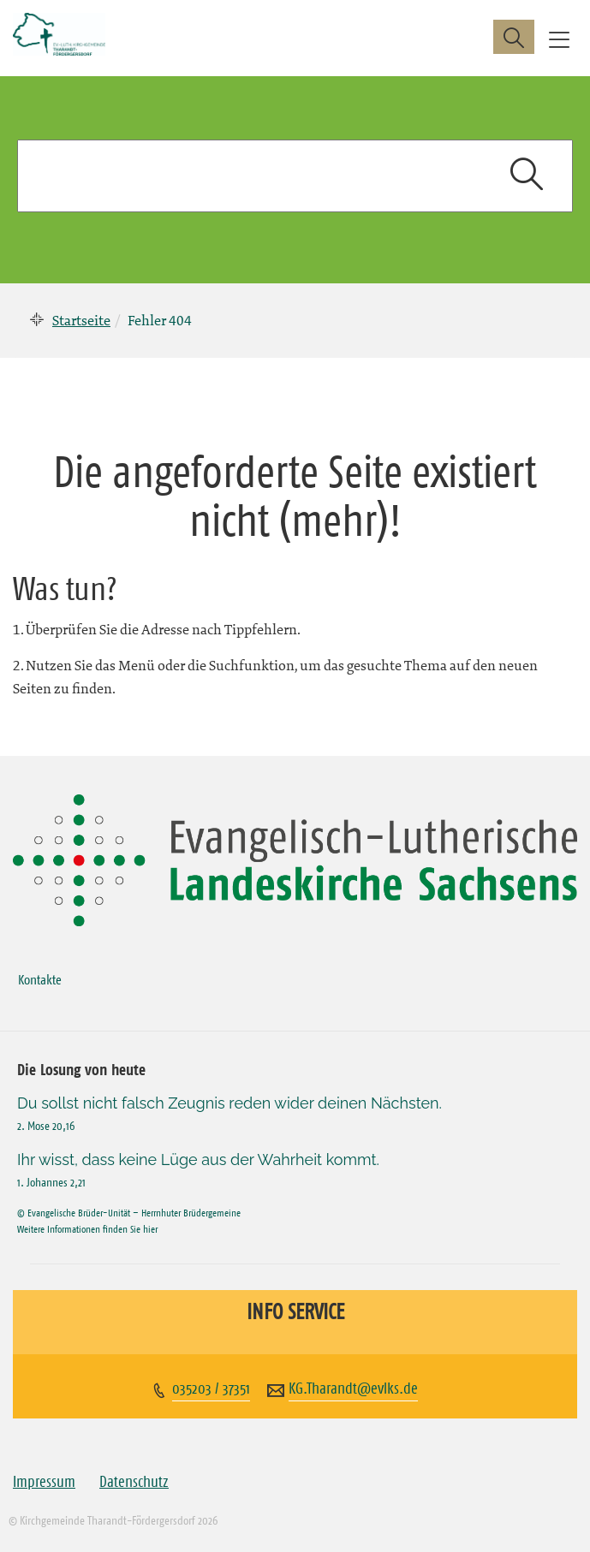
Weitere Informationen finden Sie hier (87, 1228)
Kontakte (40, 979)
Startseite (81, 320)
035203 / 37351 (211, 1388)
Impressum (44, 1481)
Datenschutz (134, 1481)
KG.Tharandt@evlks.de (353, 1388)
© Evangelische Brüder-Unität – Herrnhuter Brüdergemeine (129, 1212)
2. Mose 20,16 (45, 1125)
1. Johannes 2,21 (51, 1182)
